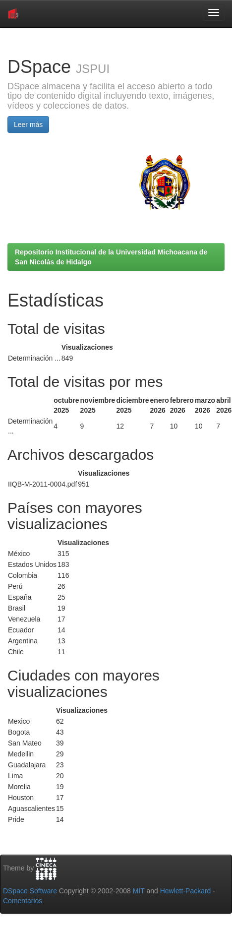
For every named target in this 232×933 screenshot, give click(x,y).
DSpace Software (30, 891)
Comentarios (22, 901)
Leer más (28, 124)
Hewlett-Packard (185, 891)
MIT (139, 891)
